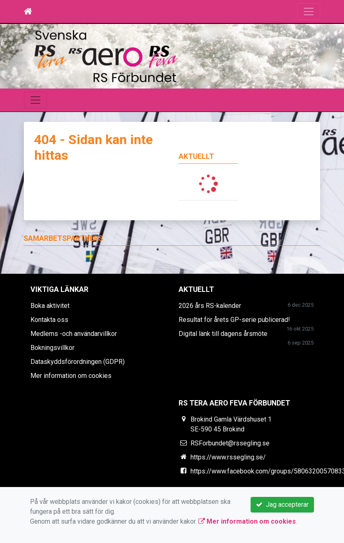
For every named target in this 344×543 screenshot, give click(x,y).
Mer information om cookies (71, 376)
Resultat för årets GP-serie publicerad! (234, 320)
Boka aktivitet (50, 306)
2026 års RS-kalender (210, 306)
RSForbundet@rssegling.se (230, 443)
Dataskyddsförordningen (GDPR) (77, 362)
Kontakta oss (49, 320)
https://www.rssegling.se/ (228, 457)
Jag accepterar (282, 504)
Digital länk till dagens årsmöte (223, 334)
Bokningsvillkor (52, 348)
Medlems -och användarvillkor (73, 334)
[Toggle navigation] (308, 11)
